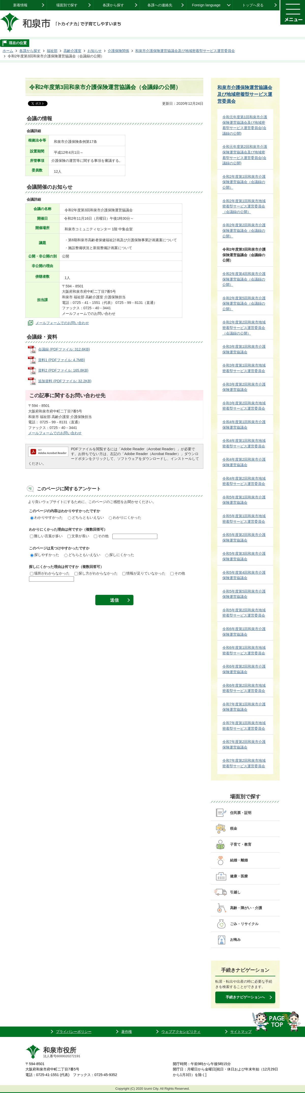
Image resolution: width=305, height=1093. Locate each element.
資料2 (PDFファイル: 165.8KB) (63, 370)
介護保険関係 (118, 51)
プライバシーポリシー (74, 1032)
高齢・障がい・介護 (246, 908)
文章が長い (78, 536)
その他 (101, 536)
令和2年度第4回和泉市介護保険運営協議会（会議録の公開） (244, 279)
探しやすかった (44, 555)
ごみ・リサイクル (244, 924)
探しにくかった (119, 555)
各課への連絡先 (159, 5)
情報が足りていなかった (143, 573)
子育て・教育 (240, 844)
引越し (235, 892)
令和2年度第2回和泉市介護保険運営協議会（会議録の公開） (244, 230)
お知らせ (94, 51)
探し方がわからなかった (96, 573)
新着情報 (20, 5)
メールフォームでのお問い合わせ (62, 323)
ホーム (8, 51)
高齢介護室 (72, 51)
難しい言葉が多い (46, 536)
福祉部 (52, 51)
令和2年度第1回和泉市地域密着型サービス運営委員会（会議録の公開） (244, 206)
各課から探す (113, 5)
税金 (233, 828)
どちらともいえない (86, 517)
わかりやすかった (46, 517)
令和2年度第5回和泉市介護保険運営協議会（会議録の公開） (244, 303)
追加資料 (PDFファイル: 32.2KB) (65, 381)
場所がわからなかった (50, 573)
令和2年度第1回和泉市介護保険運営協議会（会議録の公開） (244, 182)
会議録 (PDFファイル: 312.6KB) (64, 349)
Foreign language (206, 5)
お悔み (235, 940)
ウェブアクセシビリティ (181, 1032)
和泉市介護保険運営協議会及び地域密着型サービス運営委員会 (185, 51)
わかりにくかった (125, 517)
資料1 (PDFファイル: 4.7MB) (61, 360)
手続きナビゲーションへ (245, 997)
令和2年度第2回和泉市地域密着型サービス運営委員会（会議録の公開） (244, 327)
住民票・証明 (240, 813)
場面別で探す (67, 5)
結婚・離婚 (239, 860)
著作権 (126, 1032)
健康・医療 (239, 876)
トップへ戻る (253, 5)
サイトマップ (241, 1032)
